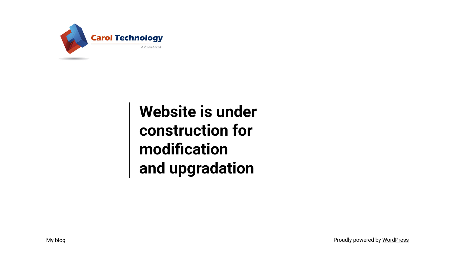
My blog (56, 240)
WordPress (395, 240)
